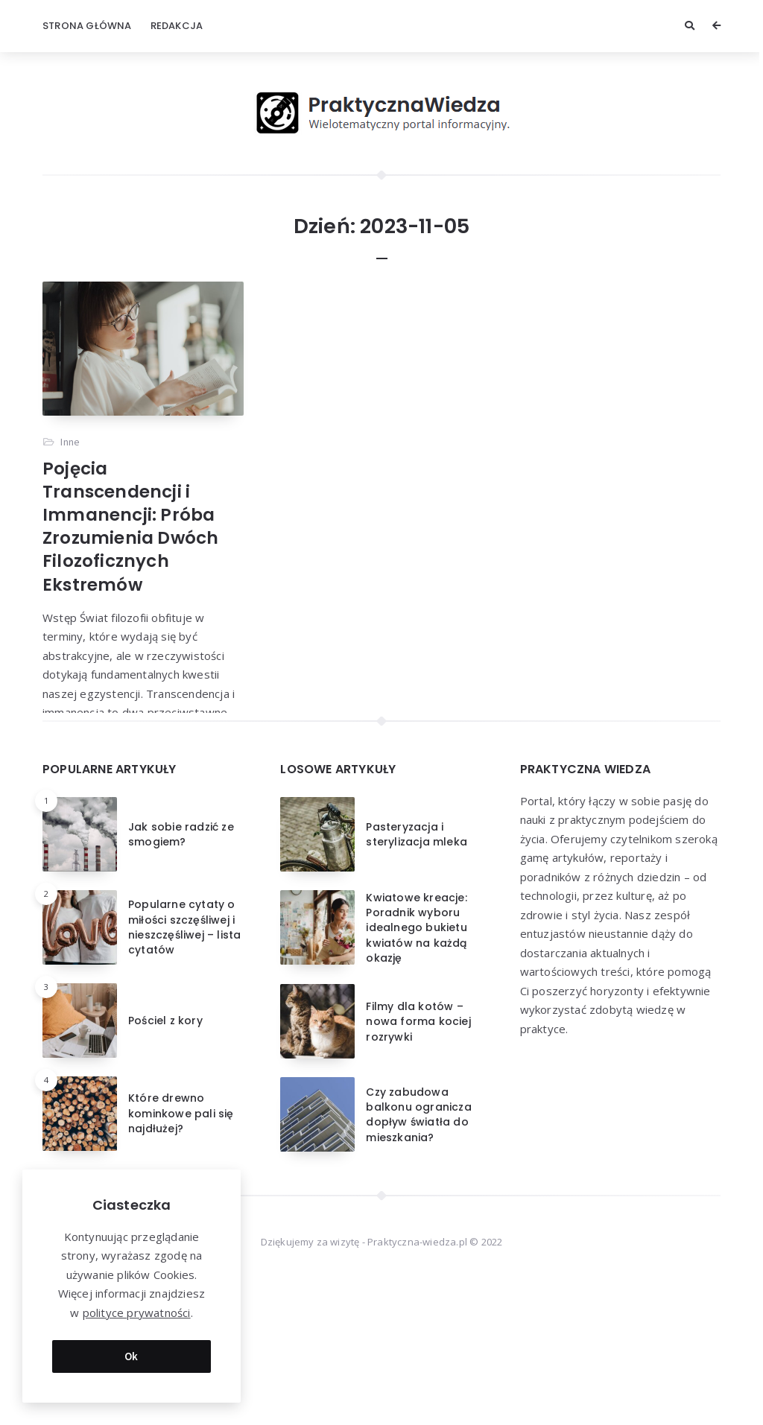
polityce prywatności (137, 1312)
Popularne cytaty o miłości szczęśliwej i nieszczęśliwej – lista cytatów (184, 1061)
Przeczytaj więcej (87, 762)
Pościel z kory (165, 1153)
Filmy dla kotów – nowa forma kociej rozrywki (418, 1155)
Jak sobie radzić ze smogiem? (181, 968)
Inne (70, 441)
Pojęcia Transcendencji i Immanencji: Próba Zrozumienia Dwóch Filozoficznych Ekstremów (130, 526)
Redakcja (177, 26)
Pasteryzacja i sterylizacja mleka (416, 968)
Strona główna (87, 26)
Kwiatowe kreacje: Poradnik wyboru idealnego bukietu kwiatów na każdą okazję (416, 1061)
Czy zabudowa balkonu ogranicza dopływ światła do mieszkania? (418, 1248)
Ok (131, 1356)
